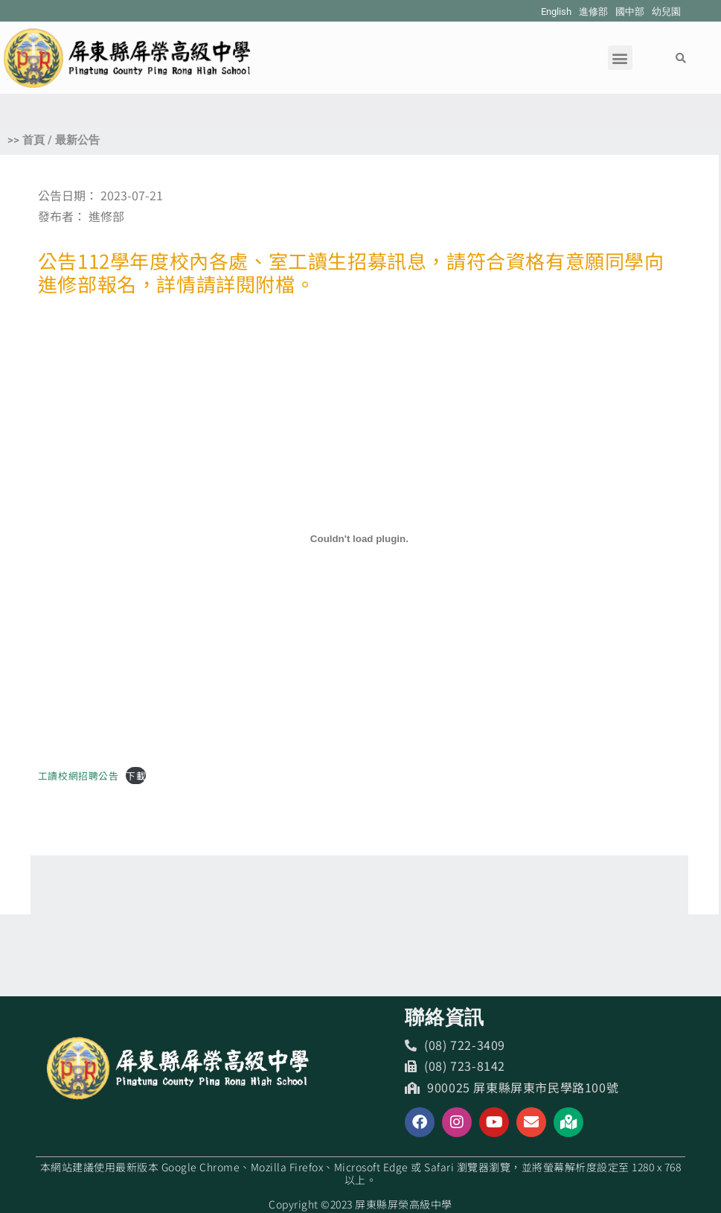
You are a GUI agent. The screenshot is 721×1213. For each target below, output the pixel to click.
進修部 (593, 11)
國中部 (629, 11)
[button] (620, 57)
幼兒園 (666, 11)
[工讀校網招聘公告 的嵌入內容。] (359, 539)
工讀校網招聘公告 (78, 775)
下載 (136, 775)
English (556, 11)
